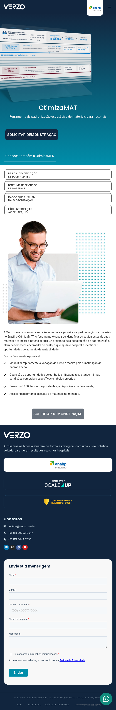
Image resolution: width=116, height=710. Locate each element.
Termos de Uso (33, 704)
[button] (109, 7)
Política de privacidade (57, 704)
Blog (19, 704)
